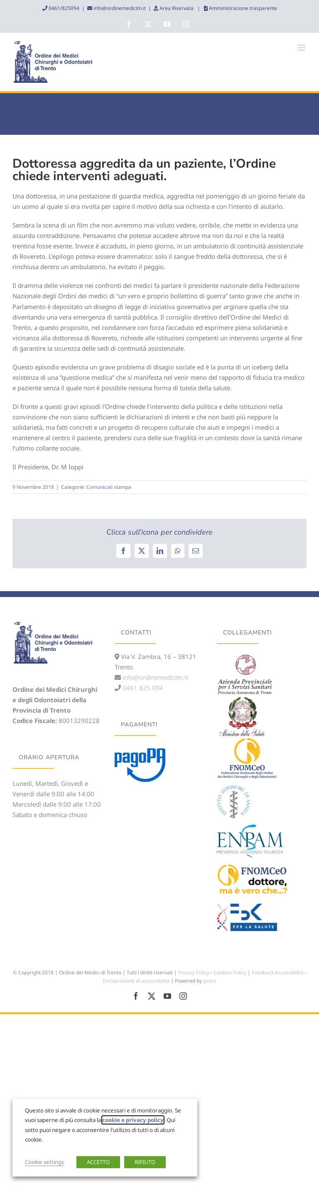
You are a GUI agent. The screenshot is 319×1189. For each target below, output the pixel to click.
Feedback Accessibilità (278, 972)
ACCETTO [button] (98, 1162)
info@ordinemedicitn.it (119, 8)
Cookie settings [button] (44, 1162)
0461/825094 (63, 8)
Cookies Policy (229, 972)
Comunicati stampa (108, 486)
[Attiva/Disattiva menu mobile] (302, 47)
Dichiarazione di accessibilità (136, 980)
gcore (209, 980)
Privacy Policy (193, 972)
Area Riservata (176, 8)
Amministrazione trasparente (242, 8)
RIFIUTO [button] (145, 1162)
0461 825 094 (142, 688)
